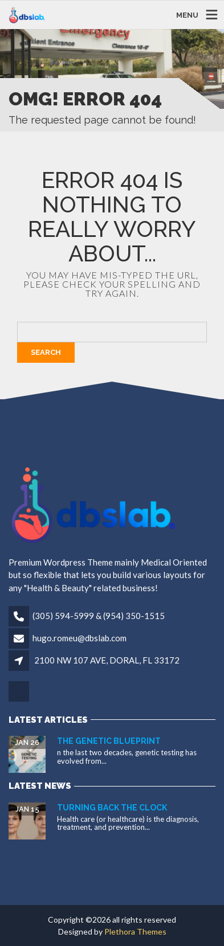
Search (46, 352)
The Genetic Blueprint (109, 741)
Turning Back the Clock (112, 807)
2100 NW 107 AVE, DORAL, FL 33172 (107, 660)
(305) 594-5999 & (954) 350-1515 (98, 616)
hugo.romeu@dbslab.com (79, 638)
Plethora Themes (135, 931)
